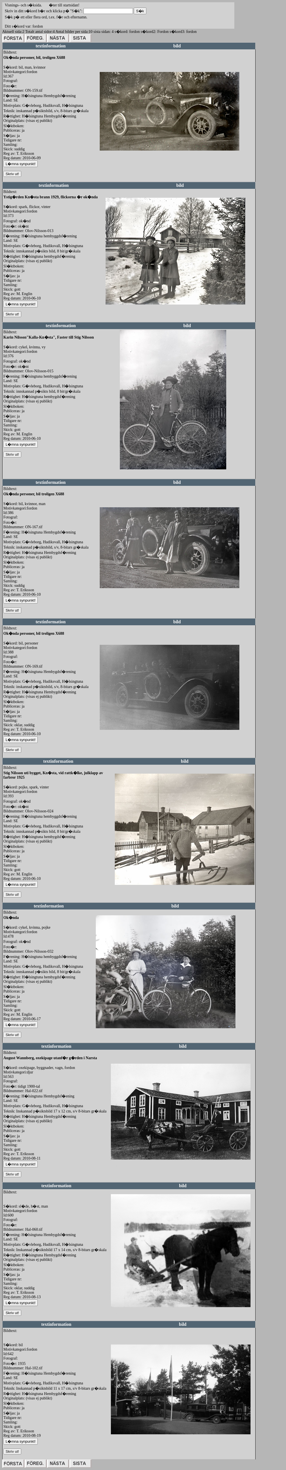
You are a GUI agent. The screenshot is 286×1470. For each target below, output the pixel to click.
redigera (106, 157)
